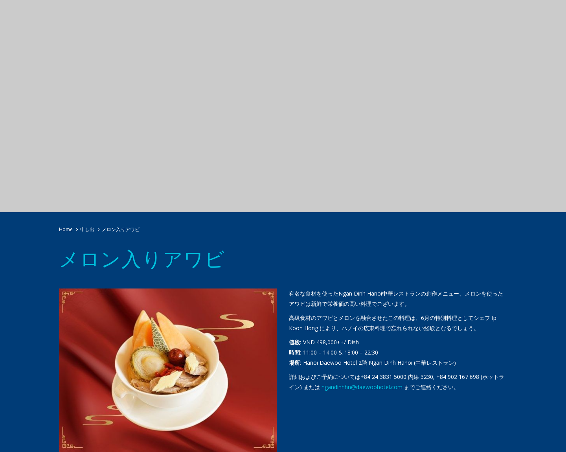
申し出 (87, 229)
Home (66, 229)
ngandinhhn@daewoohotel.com (362, 387)
